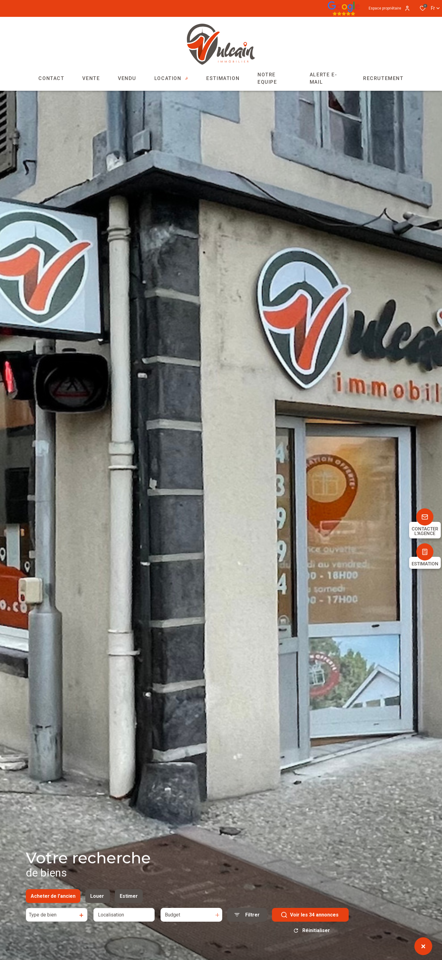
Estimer (129, 899)
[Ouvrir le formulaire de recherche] (247, 917)
